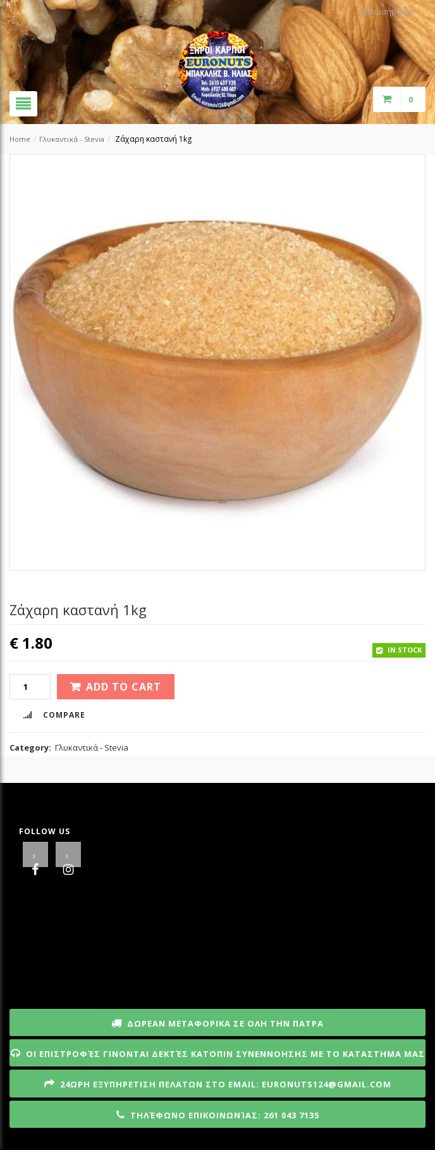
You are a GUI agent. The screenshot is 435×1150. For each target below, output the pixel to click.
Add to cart (123, 687)
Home (19, 139)
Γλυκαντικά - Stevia (71, 139)
